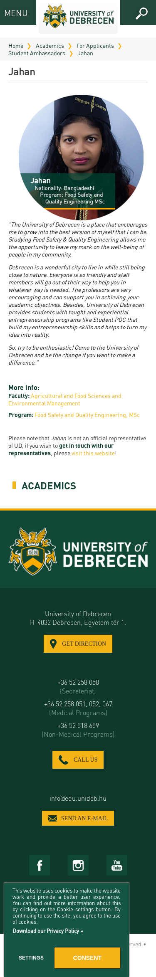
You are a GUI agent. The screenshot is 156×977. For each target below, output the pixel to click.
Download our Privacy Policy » (47, 930)
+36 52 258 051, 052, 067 (78, 708)
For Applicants (95, 45)
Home (15, 45)
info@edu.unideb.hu (78, 798)
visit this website (93, 452)
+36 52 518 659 (78, 729)
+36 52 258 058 (78, 686)
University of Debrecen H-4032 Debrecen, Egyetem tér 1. (78, 618)
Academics (50, 45)
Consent (87, 958)
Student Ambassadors (36, 53)
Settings (31, 958)
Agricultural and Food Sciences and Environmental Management (64, 399)
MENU (11, 12)
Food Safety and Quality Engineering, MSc (87, 414)
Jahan (85, 53)
